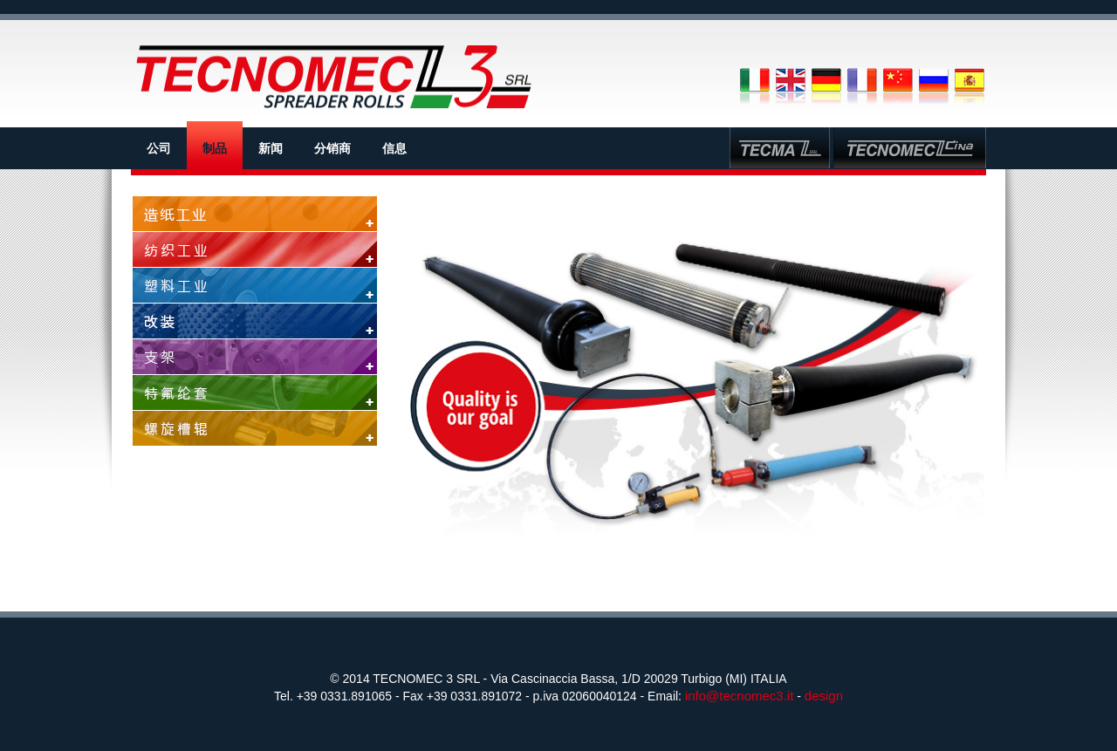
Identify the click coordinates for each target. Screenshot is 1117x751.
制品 (214, 148)
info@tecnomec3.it (739, 695)
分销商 (332, 148)
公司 (159, 148)
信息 (394, 148)
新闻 (270, 148)
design (824, 695)
